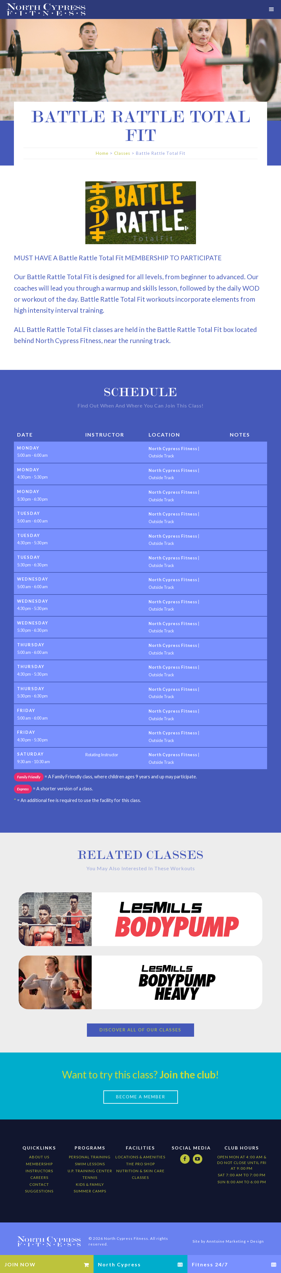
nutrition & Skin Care (140, 1164)
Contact (39, 1178)
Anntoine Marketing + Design (235, 1235)
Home (102, 153)
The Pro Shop (140, 1158)
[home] (42, 9)
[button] (271, 9)
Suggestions (39, 1185)
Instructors (39, 1164)
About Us (39, 1151)
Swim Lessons (90, 1158)
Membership (39, 1158)
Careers (39, 1171)
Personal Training (90, 1151)
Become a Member (140, 1090)
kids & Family (90, 1178)
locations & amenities (140, 1151)
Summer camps (90, 1185)
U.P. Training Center (90, 1164)
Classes (122, 153)
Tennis (89, 1171)
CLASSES (140, 1171)
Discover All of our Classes (140, 1023)
